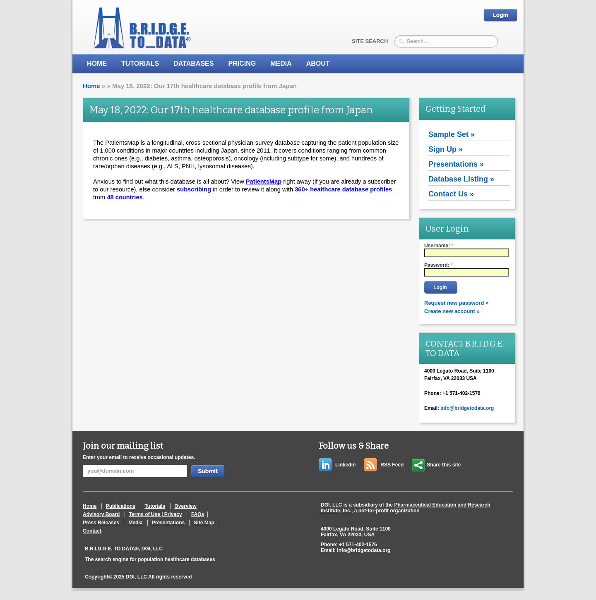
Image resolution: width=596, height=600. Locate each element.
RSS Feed (392, 465)
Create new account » (452, 311)
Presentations (168, 523)
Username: (438, 246)
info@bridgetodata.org (467, 408)
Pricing (242, 63)
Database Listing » (461, 179)
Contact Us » (451, 194)
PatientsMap (263, 181)
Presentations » (456, 164)
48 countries (124, 197)
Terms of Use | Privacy (155, 514)
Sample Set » (451, 134)
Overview (186, 506)
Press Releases (101, 523)
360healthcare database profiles (343, 189)
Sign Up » (445, 149)
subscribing (194, 189)
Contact (92, 531)
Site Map (204, 523)
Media (135, 523)
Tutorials (140, 63)
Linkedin (345, 465)
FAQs (197, 514)
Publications (120, 506)
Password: (438, 265)
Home (97, 63)
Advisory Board (101, 514)
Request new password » (456, 303)
